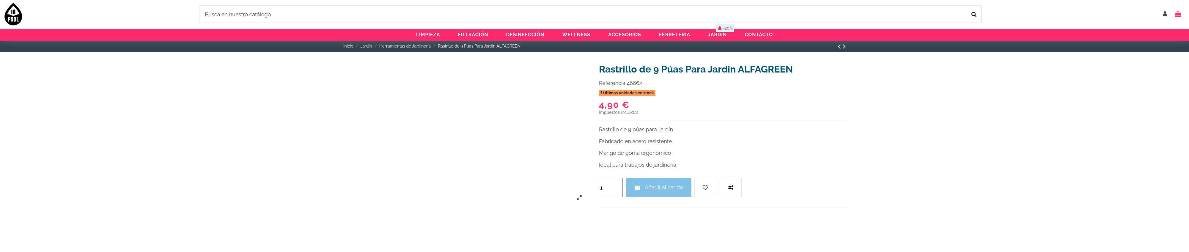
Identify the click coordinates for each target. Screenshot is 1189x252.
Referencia (612, 83)
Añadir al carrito (658, 187)
